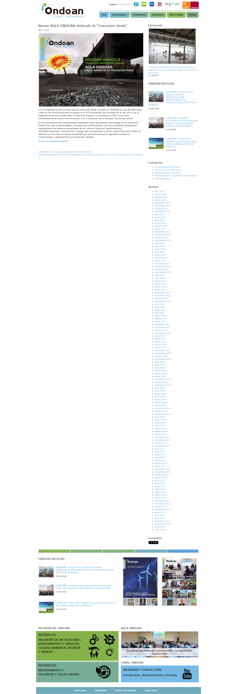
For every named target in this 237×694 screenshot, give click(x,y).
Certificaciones (139, 15)
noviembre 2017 (163, 440)
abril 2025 (160, 220)
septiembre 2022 (163, 301)
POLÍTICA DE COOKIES (125, 690)
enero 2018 (160, 434)
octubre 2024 (161, 237)
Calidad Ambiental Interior (167, 167)
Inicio (104, 15)
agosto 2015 (161, 512)
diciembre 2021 (162, 324)
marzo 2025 (160, 223)
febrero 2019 (161, 402)
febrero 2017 (161, 463)
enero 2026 (160, 200)
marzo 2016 (160, 492)
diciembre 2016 (162, 469)
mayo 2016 (160, 486)
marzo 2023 (160, 284)
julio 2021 (160, 336)
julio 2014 (160, 527)
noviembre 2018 (163, 408)
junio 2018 (160, 420)
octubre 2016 (161, 475)
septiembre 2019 (163, 385)
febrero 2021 (161, 344)
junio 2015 (160, 518)
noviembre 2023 (163, 266)
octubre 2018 (161, 411)
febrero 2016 (161, 495)
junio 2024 (160, 246)
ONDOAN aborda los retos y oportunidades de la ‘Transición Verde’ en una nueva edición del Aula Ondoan (90, 154)
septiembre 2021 (163, 333)
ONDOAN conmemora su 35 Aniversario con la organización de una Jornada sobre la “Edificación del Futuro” (172, 70)
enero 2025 (160, 229)
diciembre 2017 (162, 437)
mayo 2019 (160, 393)
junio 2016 (160, 483)
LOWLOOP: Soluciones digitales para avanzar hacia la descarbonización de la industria (181, 142)
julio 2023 (160, 275)
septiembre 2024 (163, 240)
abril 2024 (160, 252)
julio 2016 (160, 480)
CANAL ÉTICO (151, 690)
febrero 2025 (161, 226)
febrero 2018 (161, 431)
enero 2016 (160, 498)
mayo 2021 (160, 338)
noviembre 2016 (163, 472)
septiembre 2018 (163, 414)
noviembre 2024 (163, 234)
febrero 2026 (161, 197)
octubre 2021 (161, 330)
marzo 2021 (160, 341)
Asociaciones (158, 15)
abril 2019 (160, 396)
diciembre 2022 (162, 292)
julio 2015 (160, 515)
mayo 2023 (160, 281)
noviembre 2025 (163, 205)
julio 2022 (160, 304)
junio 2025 (160, 217)
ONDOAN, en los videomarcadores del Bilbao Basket (65, 152)
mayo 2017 (160, 454)
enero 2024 (160, 260)
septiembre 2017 (163, 446)
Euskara (120, 4)
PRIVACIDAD (101, 690)
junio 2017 (160, 451)
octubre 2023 (161, 269)
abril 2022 (160, 312)
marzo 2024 (160, 255)
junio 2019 (160, 391)
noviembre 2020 (163, 353)
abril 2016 (160, 489)
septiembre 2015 (163, 509)
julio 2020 (160, 362)
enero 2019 (160, 405)
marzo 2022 (160, 315)
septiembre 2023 (163, 272)
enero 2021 (160, 347)
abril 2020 (160, 367)
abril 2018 (160, 425)
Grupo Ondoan (119, 15)
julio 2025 (160, 214)
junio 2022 (160, 307)
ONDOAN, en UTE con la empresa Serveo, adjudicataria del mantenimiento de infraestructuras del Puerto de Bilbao (172, 98)
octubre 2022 (161, 298)
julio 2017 (160, 449)
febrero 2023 (161, 286)
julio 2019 (160, 388)
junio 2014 (160, 529)
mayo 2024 (160, 249)
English (128, 4)
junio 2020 (160, 365)
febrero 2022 (161, 318)
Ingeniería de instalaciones (168, 170)
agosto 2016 (161, 477)
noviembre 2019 (163, 379)
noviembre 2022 (163, 295)
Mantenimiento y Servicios (167, 173)
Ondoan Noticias (163, 178)
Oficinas (192, 15)
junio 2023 (160, 278)
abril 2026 (160, 191)
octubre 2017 (161, 443)
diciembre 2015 (162, 501)
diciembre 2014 (162, 521)
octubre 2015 (161, 506)
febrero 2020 (161, 373)
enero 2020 (160, 376)
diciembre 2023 (162, 263)
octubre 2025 (161, 208)
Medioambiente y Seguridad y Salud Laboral (176, 175)
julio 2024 (160, 243)
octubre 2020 (161, 356)
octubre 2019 (161, 382)
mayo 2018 (160, 422)
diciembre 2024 (162, 231)
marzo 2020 (160, 370)
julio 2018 (160, 417)
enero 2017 (160, 466)
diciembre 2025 (162, 203)
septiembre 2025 (163, 211)
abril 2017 (160, 457)
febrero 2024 (161, 257)
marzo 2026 (160, 194)
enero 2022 (160, 321)
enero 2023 (160, 289)
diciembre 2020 (162, 350)
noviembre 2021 (163, 327)
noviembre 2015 (163, 503)
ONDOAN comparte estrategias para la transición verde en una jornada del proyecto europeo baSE (182, 122)
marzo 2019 (160, 399)
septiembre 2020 (163, 359)
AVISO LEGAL (80, 690)
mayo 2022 (160, 310)
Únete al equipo (176, 15)
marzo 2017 (160, 460)
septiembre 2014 (163, 524)
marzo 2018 (160, 428)
